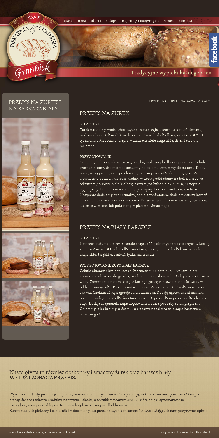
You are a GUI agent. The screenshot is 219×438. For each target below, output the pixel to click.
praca (169, 20)
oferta (96, 20)
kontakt (185, 20)
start (68, 20)
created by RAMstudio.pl (195, 432)
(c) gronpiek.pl (169, 432)
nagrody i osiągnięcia (141, 20)
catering (39, 432)
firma (81, 20)
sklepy (111, 20)
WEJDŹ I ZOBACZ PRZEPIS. (42, 378)
